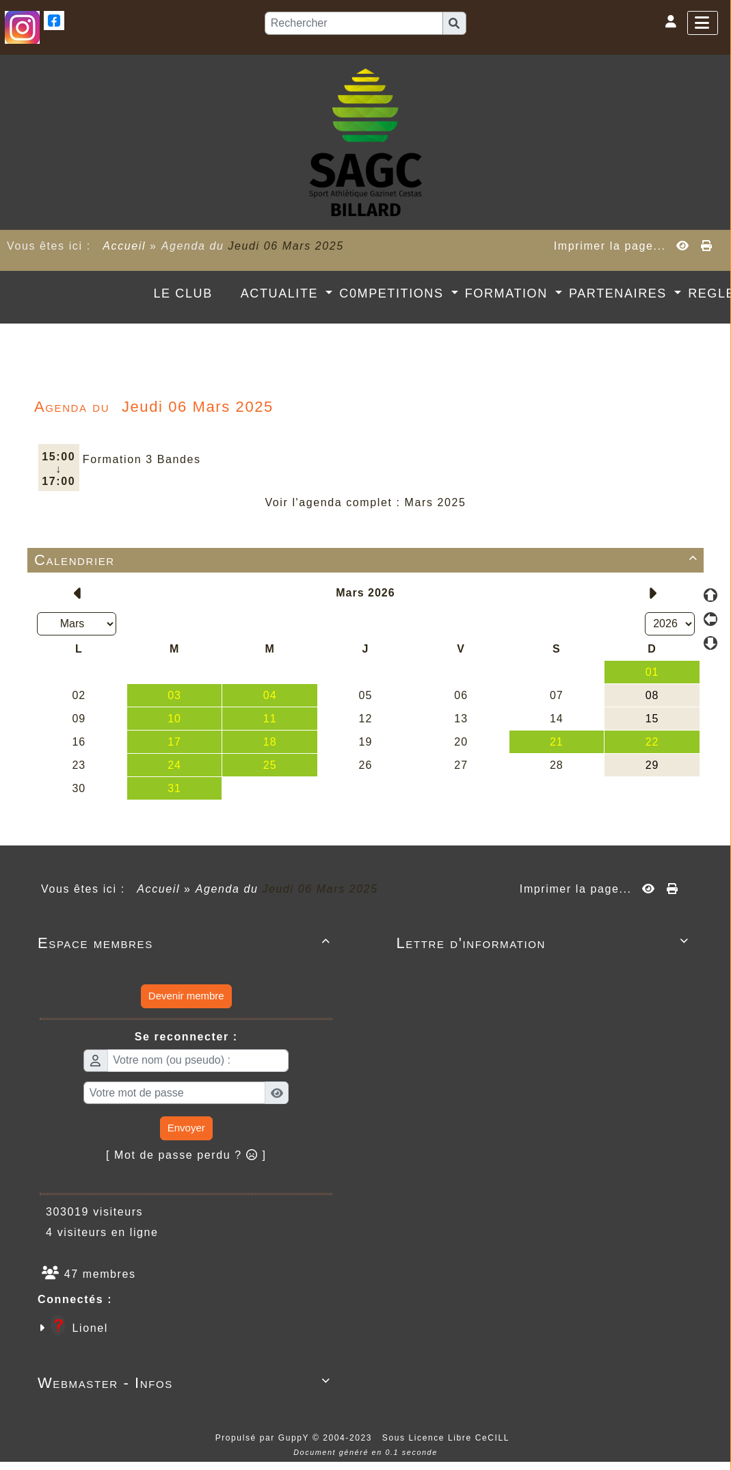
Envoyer (186, 1127)
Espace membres (186, 942)
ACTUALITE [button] (282, 293)
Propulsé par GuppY (264, 1438)
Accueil (124, 246)
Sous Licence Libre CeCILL (447, 1438)
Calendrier (368, 559)
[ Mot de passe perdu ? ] (186, 1155)
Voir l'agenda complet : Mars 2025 (365, 502)
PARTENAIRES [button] (620, 293)
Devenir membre (186, 995)
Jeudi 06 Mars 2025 (286, 246)
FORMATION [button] (509, 293)
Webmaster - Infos (186, 1382)
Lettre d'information (545, 942)
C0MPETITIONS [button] (393, 293)
